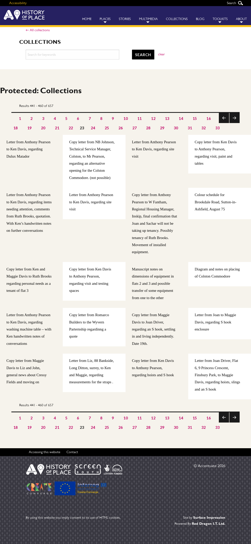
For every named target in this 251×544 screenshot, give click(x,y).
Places (105, 19)
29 (162, 128)
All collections (40, 30)
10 (125, 118)
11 (139, 118)
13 (167, 118)
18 (15, 128)
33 (217, 128)
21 (57, 128)
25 (107, 128)
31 (190, 128)
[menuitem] (86, 15)
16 (208, 118)
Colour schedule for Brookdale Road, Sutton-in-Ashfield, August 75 (215, 202)
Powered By (200, 524)
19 (29, 128)
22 (71, 128)
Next (234, 422)
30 (176, 128)
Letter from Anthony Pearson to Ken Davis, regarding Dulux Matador (28, 149)
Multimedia (148, 19)
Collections (177, 19)
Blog (200, 19)
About (241, 19)
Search (240, 3)
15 (195, 118)
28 (148, 128)
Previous (224, 422)
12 (153, 118)
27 (134, 128)
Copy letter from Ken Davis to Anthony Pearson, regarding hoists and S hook (153, 368)
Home (86, 19)
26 (120, 128)
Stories (125, 19)
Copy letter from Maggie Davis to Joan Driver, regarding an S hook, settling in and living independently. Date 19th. (153, 329)
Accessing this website (44, 452)
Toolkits (220, 19)
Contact (72, 452)
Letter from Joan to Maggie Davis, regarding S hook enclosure (215, 322)
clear (161, 54)
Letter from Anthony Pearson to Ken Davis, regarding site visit (154, 149)
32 (203, 128)
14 (181, 118)
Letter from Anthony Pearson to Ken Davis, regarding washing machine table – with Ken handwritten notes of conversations (28, 329)
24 (93, 128)
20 (43, 128)
